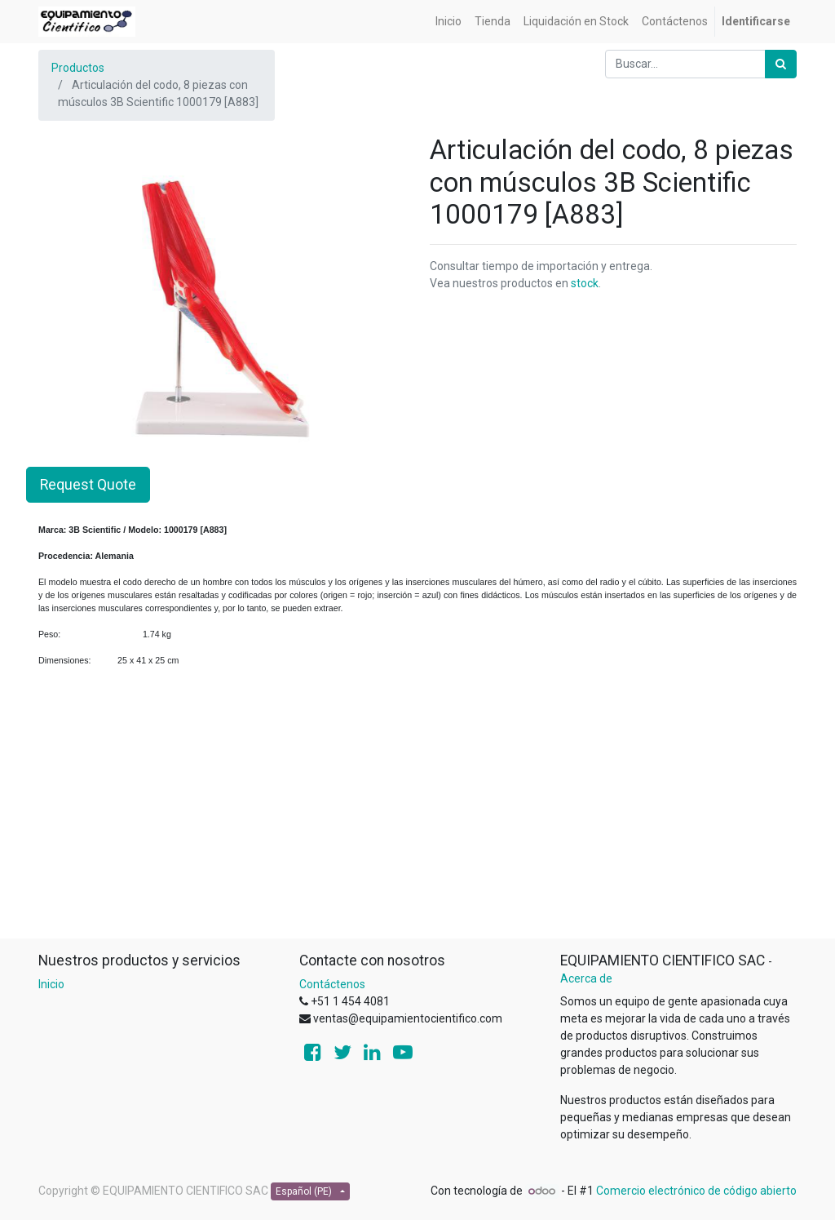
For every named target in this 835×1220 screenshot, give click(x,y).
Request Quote (88, 485)
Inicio (51, 984)
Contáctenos (332, 984)
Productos (77, 67)
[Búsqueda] (781, 64)
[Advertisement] (417, 823)
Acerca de (586, 978)
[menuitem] (448, 22)
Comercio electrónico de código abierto (696, 1190)
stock (585, 283)
